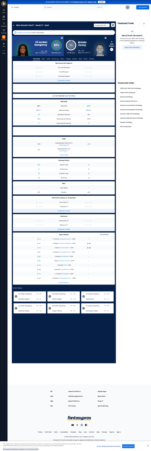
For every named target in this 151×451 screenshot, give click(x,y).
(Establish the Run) (65, 239)
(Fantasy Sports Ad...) (64, 278)
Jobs (85, 432)
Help (98, 432)
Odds (48, 59)
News (80, 59)
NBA (51, 401)
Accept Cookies (128, 446)
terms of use (91, 2)
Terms (56, 432)
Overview (36, 59)
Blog (80, 432)
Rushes (74, 59)
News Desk (101, 396)
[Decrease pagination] (139, 23)
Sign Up (111, 432)
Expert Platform (73, 401)
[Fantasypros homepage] (3, 4)
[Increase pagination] (144, 23)
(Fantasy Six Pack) (64, 261)
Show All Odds (64, 155)
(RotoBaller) (65, 256)
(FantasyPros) (65, 269)
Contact (91, 432)
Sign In (119, 432)
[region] (75, 446)
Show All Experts (64, 282)
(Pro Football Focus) (65, 252)
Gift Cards (72, 406)
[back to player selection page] (13, 25)
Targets (68, 59)
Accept (101, 2)
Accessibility (64, 432)
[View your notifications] (127, 7)
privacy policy (79, 2)
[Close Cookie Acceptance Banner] (148, 446)
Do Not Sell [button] (48, 432)
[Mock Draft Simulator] (132, 47)
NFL (51, 391)
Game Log (55, 59)
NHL (51, 406)
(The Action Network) (65, 243)
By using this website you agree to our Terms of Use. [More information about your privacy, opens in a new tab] (20, 449)
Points (62, 59)
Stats (43, 59)
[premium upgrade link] (133, 7)
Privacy (40, 432)
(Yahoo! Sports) (64, 248)
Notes (86, 59)
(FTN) (65, 265)
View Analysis (64, 145)
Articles (91, 59)
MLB (51, 396)
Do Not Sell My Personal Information (109, 446)
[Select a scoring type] (102, 25)
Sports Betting (103, 406)
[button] (64, 32)
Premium (104, 432)
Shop (100, 401)
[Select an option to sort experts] (106, 234)
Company (73, 432)
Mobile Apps (102, 391)
